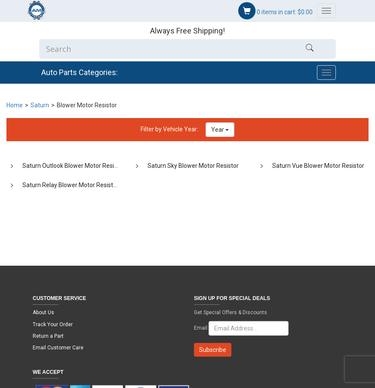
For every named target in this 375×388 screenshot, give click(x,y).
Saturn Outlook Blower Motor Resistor (73, 165)
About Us (43, 312)
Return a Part (48, 336)
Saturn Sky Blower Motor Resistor (193, 165)
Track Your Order (53, 324)
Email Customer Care (58, 348)
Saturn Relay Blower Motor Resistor (70, 185)
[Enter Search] (161, 49)
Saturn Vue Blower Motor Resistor (318, 165)
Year (220, 129)
